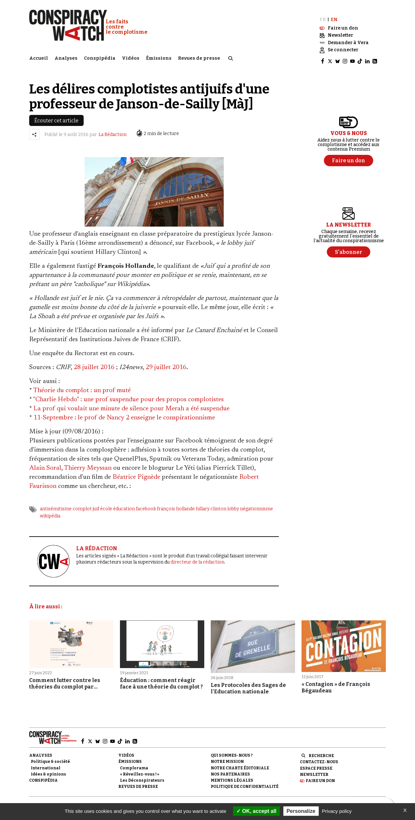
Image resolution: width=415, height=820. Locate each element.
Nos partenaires (230, 769)
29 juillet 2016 (166, 363)
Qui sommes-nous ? (232, 751)
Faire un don (320, 776)
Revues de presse (199, 57)
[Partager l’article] (34, 130)
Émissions (159, 57)
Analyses (65, 57)
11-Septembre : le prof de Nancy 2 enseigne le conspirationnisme (124, 413)
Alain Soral (45, 464)
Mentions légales (232, 776)
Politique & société (50, 757)
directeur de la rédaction (197, 557)
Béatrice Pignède (136, 473)
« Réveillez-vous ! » (139, 769)
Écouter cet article (56, 116)
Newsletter (314, 770)
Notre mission (227, 757)
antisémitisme (56, 504)
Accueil (38, 57)
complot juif (86, 504)
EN (334, 15)
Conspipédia (99, 57)
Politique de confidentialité (245, 782)
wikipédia (50, 512)
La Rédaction (112, 130)
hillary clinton (211, 504)
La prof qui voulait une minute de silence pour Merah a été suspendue (131, 404)
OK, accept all (256, 811)
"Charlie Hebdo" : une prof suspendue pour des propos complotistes (128, 395)
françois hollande (176, 504)
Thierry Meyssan (88, 464)
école (106, 504)
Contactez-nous (319, 757)
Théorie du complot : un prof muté (82, 386)
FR (323, 15)
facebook (146, 504)
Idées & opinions (48, 769)
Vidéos (130, 57)
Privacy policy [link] (337, 811)
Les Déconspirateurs (142, 776)
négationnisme (256, 504)
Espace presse (316, 764)
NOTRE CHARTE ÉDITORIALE (240, 763)
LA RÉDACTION (96, 544)
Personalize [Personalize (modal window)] (301, 811)
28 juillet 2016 (94, 363)
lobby (233, 504)
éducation (124, 504)
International (45, 763)
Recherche (321, 751)
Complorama (134, 763)
